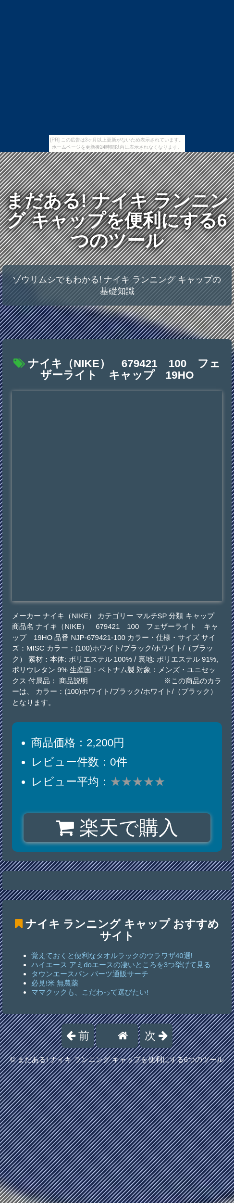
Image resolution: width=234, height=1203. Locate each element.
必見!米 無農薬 (54, 983)
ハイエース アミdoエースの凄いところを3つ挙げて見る (121, 964)
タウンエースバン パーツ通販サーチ (89, 974)
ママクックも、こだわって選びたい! (89, 992)
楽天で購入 (117, 828)
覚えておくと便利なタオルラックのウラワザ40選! (112, 955)
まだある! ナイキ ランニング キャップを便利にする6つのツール (117, 221)
